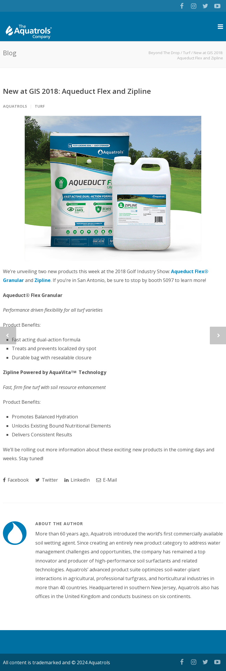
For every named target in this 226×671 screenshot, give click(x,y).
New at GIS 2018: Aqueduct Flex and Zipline (77, 91)
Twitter (46, 480)
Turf (186, 52)
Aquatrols (15, 106)
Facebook (16, 480)
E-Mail (106, 480)
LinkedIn (77, 480)
